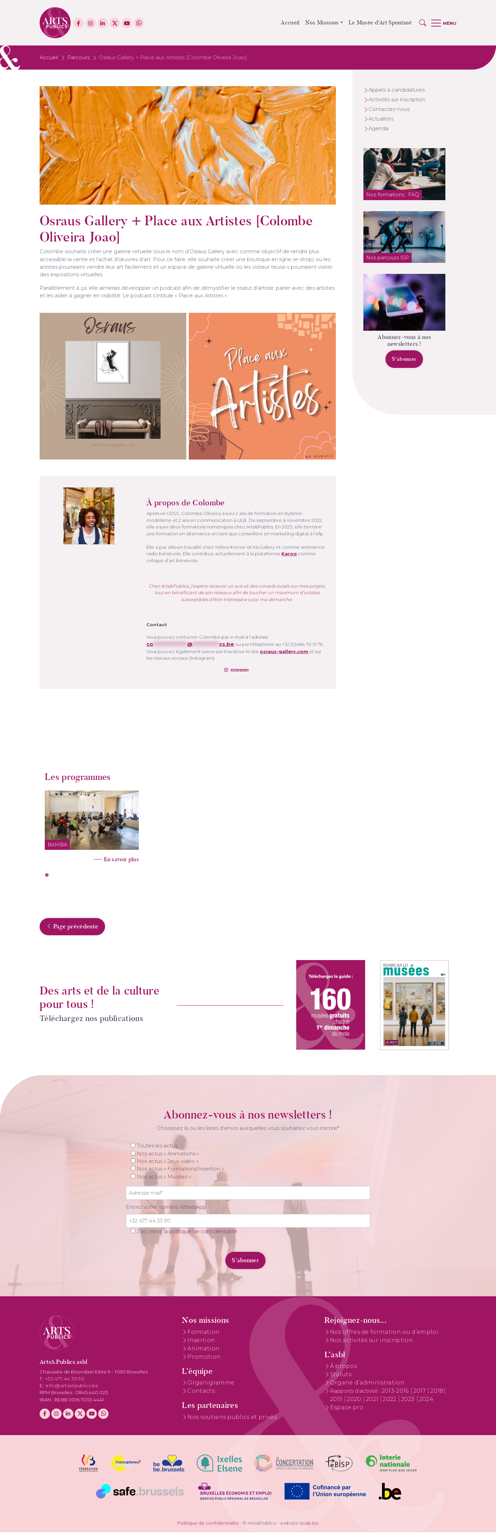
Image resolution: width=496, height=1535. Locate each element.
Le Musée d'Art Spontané (380, 22)
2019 (337, 1402)
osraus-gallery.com (284, 651)
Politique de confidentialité (208, 1525)
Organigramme (210, 1385)
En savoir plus (121, 859)
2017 (420, 1394)
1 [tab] (47, 875)
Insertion (201, 1343)
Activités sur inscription (397, 99)
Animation (203, 1351)
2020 (355, 1402)
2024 (426, 1402)
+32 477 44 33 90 (64, 1381)
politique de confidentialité (203, 1234)
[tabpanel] (92, 824)
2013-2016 (396, 1394)
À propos (343, 1369)
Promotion (203, 1359)
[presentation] (173, 1259)
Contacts (201, 1394)
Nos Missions (322, 22)
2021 (373, 1402)
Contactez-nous (389, 109)
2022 (390, 1402)
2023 (408, 1402)
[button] (422, 23)
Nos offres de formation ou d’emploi (384, 1334)
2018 (436, 1394)
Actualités (381, 119)
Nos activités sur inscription (371, 1343)
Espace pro (346, 1410)
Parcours (78, 57)
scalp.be (309, 1525)
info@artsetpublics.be (72, 1388)
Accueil (290, 22)
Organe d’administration (367, 1385)
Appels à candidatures (397, 90)
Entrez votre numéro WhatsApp (166, 1210)
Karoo (289, 553)
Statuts (340, 1377)
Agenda (379, 128)
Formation (203, 1334)
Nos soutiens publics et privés (232, 1419)
